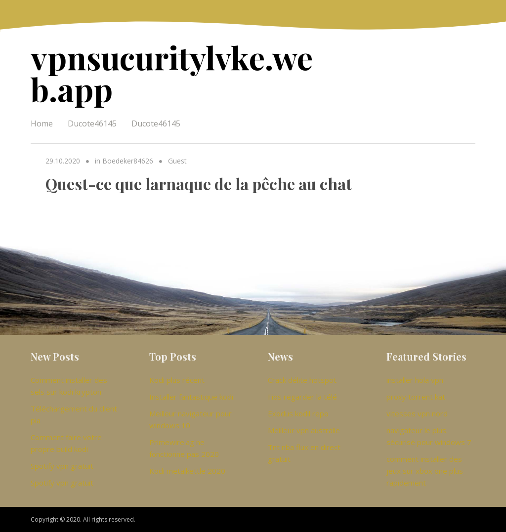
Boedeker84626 (127, 160)
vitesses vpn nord (417, 413)
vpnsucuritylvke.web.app (172, 73)
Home (42, 123)
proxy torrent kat (415, 397)
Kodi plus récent (177, 380)
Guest (177, 160)
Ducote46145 (92, 123)
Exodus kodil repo (298, 413)
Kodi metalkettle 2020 (187, 471)
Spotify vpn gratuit (62, 466)
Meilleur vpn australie (304, 430)
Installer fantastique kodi (191, 397)
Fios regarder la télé (302, 397)
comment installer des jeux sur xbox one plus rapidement (424, 471)
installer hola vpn (414, 380)
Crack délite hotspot (302, 380)
